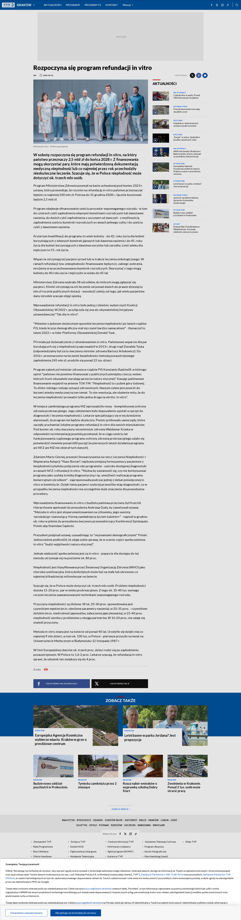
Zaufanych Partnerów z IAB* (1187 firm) (162, 874)
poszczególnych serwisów (98, 888)
